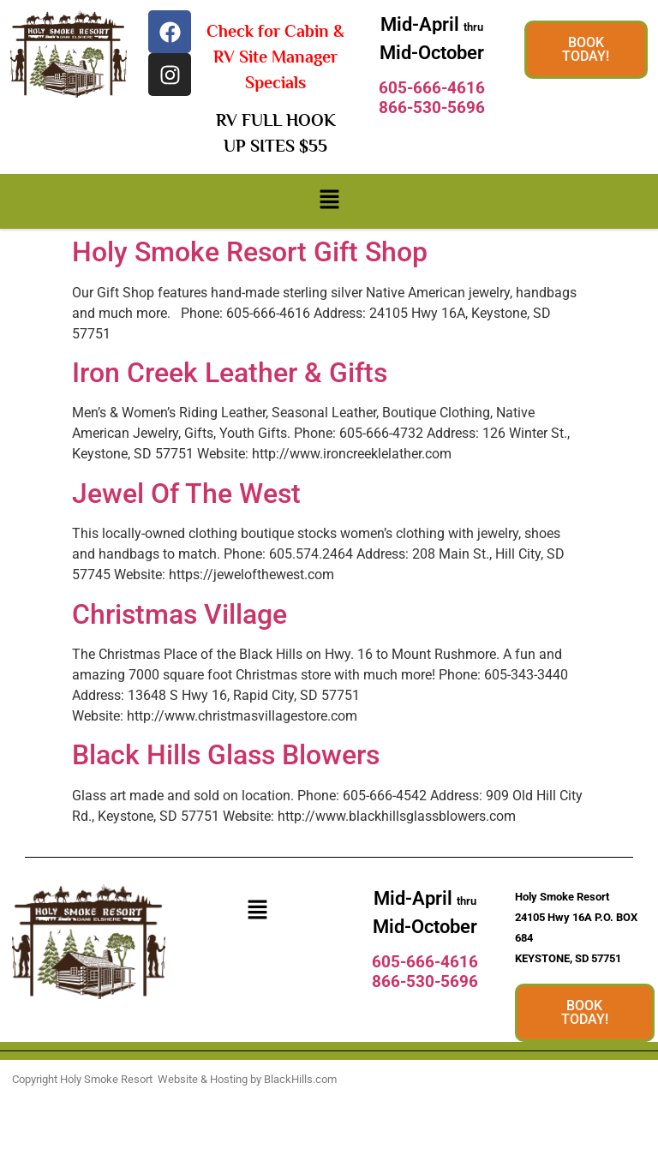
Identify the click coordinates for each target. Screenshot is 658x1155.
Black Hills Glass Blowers (226, 755)
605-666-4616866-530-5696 (432, 98)
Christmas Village (179, 614)
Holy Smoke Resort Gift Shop (250, 252)
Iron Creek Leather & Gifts (229, 372)
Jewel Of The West (186, 493)
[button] (329, 201)
